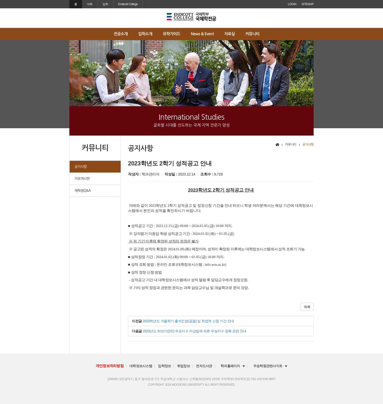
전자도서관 (204, 366)
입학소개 (145, 34)
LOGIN (292, 4)
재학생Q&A (82, 190)
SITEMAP (307, 4)
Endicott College (128, 4)
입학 (105, 4)
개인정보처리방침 (110, 365)
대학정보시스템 (140, 366)
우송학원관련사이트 (267, 366)
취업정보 (183, 366)
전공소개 (121, 34)
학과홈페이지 (230, 366)
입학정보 (164, 366)
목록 (307, 307)
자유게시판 (82, 178)
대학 (90, 4)
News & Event (202, 34)
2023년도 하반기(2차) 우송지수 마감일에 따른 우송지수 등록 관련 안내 (194, 331)
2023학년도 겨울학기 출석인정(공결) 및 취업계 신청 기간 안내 (188, 321)
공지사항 (80, 166)
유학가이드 (171, 34)
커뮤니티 (252, 34)
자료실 (229, 34)
